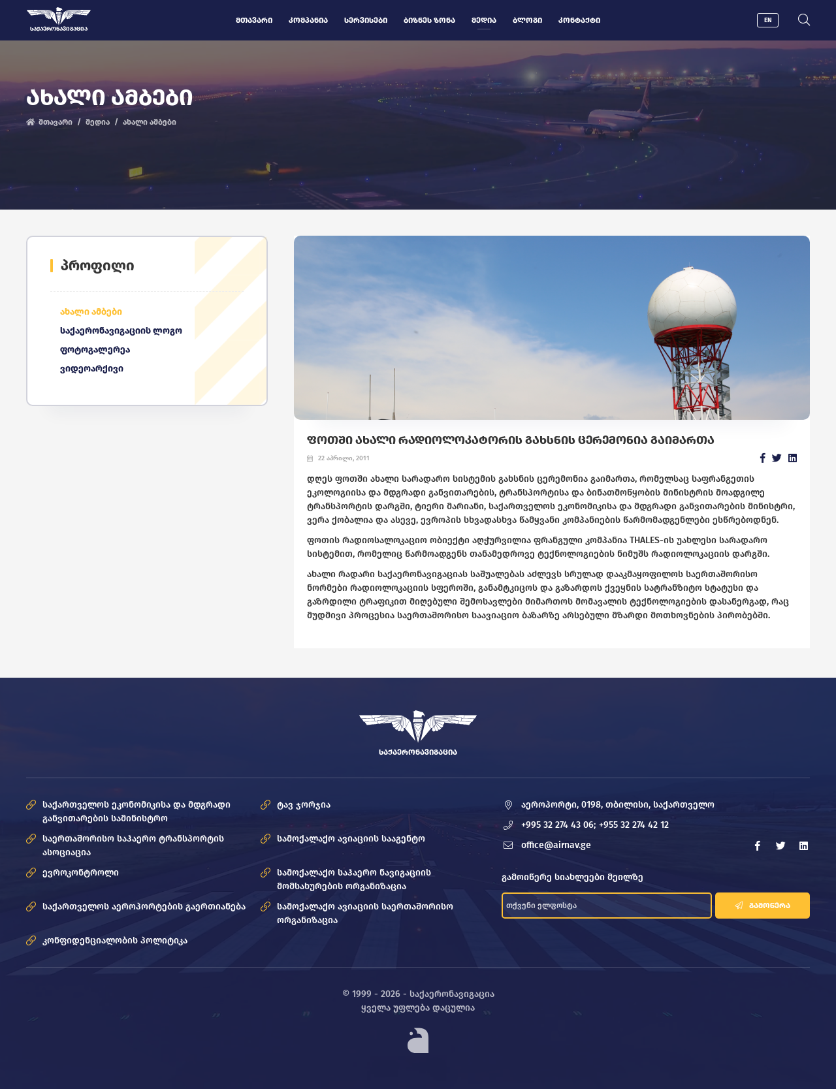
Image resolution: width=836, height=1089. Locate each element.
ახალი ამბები (149, 122)
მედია (484, 20)
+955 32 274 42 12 (634, 824)
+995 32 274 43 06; (558, 824)
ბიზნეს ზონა (429, 20)
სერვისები (365, 20)
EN (768, 20)
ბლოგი (527, 20)
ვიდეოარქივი (91, 368)
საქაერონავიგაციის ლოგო (121, 330)
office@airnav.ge (556, 845)
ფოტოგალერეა (95, 349)
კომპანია (308, 20)
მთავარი (254, 20)
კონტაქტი (579, 20)
